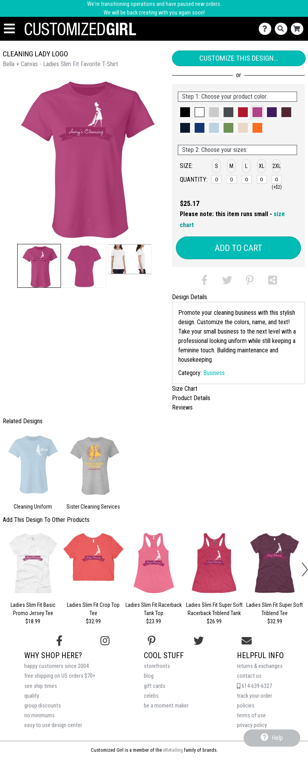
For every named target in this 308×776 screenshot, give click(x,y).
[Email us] (247, 641)
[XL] (262, 179)
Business (214, 373)
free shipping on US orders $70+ (59, 676)
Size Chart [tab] (184, 388)
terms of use (251, 715)
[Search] (283, 29)
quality (31, 696)
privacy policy (252, 725)
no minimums (39, 715)
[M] (232, 179)
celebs (151, 696)
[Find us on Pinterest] (152, 641)
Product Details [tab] (191, 398)
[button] (39, 265)
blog (149, 676)
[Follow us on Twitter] (198, 641)
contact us (249, 676)
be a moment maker (166, 705)
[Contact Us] (267, 29)
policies (245, 705)
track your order (254, 696)
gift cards (154, 686)
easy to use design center (53, 725)
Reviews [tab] (182, 407)
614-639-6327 (254, 686)
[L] (247, 179)
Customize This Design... (238, 58)
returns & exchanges (260, 666)
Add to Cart (238, 248)
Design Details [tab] (189, 297)
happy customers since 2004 (56, 666)
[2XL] (277, 179)
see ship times (40, 686)
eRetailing (173, 750)
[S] (216, 179)
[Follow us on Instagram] (104, 641)
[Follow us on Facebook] (59, 641)
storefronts (157, 666)
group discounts (42, 705)
